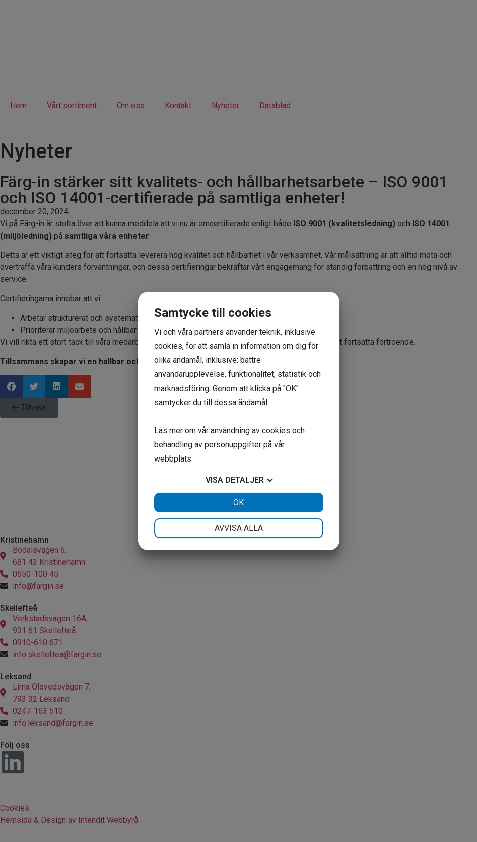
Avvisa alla (239, 528)
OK (238, 502)
